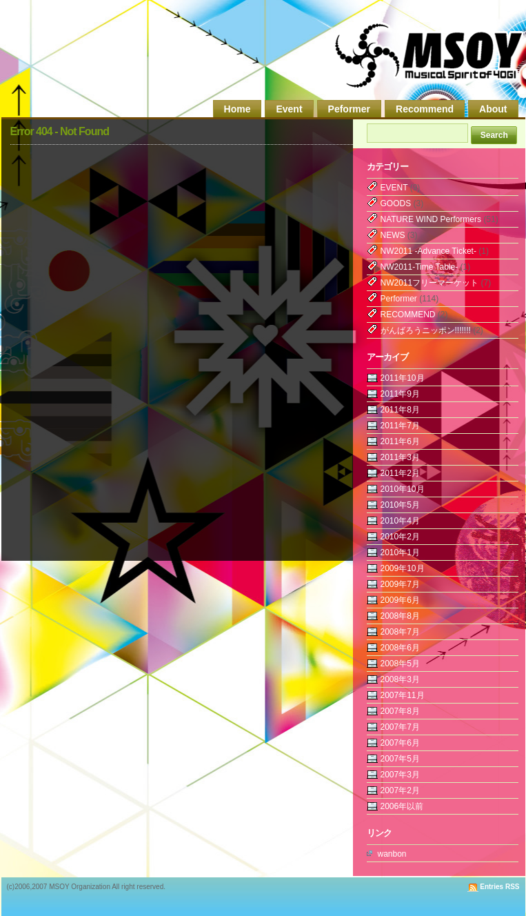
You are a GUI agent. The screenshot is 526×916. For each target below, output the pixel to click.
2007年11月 (403, 695)
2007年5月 (400, 759)
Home (237, 108)
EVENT (394, 187)
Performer (399, 298)
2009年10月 (403, 568)
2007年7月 (400, 727)
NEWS (393, 235)
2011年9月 (400, 394)
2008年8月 (400, 616)
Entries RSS (499, 886)
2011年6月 (400, 441)
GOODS (396, 203)
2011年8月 (400, 410)
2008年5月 (400, 663)
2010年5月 (400, 505)
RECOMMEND (408, 314)
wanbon (392, 854)
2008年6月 (400, 648)
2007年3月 (400, 774)
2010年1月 (400, 552)
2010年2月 (400, 536)
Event (289, 108)
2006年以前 (402, 806)
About (493, 108)
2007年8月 (400, 711)
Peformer (349, 108)
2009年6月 (400, 600)
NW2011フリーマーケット (430, 283)
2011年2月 (400, 473)
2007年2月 (400, 790)
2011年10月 (403, 378)
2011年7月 (400, 425)
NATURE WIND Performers (431, 219)
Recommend (425, 108)
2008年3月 (400, 679)
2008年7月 (400, 632)
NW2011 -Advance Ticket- (428, 251)
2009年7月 (400, 584)
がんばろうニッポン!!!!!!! (426, 330)
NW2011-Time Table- (419, 267)
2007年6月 (400, 743)
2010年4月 (400, 521)
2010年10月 (403, 489)
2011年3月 (400, 457)
